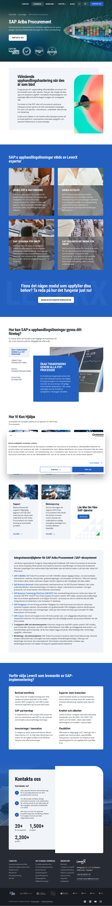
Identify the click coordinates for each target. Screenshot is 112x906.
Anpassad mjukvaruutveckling (18, 864)
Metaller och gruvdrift (67, 873)
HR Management (40, 878)
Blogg (72, 4)
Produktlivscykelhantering (43, 864)
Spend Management (41, 876)
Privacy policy (35, 902)
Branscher (51, 4)
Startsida (12, 14)
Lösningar (38, 4)
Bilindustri (64, 864)
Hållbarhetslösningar (41, 881)
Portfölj (63, 4)
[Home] (81, 861)
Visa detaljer (94, 463)
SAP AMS (11, 878)
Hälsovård (64, 878)
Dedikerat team (13, 870)
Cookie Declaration (47, 902)
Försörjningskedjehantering (43, 867)
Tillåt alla (87, 469)
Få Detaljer (83, 517)
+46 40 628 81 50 (83, 874)
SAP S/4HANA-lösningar (45, 861)
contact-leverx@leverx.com (88, 879)
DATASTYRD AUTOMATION (16, 379)
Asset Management (41, 873)
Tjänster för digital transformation (19, 867)
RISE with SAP (13, 873)
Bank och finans (65, 876)
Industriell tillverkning (67, 870)
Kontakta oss (96, 4)
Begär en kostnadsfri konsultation (56, 300)
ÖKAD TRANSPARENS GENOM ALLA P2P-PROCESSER (19, 352)
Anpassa (55, 469)
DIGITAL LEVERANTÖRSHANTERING (20, 370)
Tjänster (26, 4)
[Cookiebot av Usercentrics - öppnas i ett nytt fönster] (94, 435)
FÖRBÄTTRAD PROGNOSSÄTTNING (19, 362)
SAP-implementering (15, 876)
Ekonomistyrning (40, 870)
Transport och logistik (67, 867)
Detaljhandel (64, 881)
